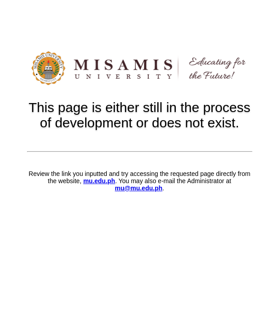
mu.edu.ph (99, 180)
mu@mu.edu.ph (138, 188)
